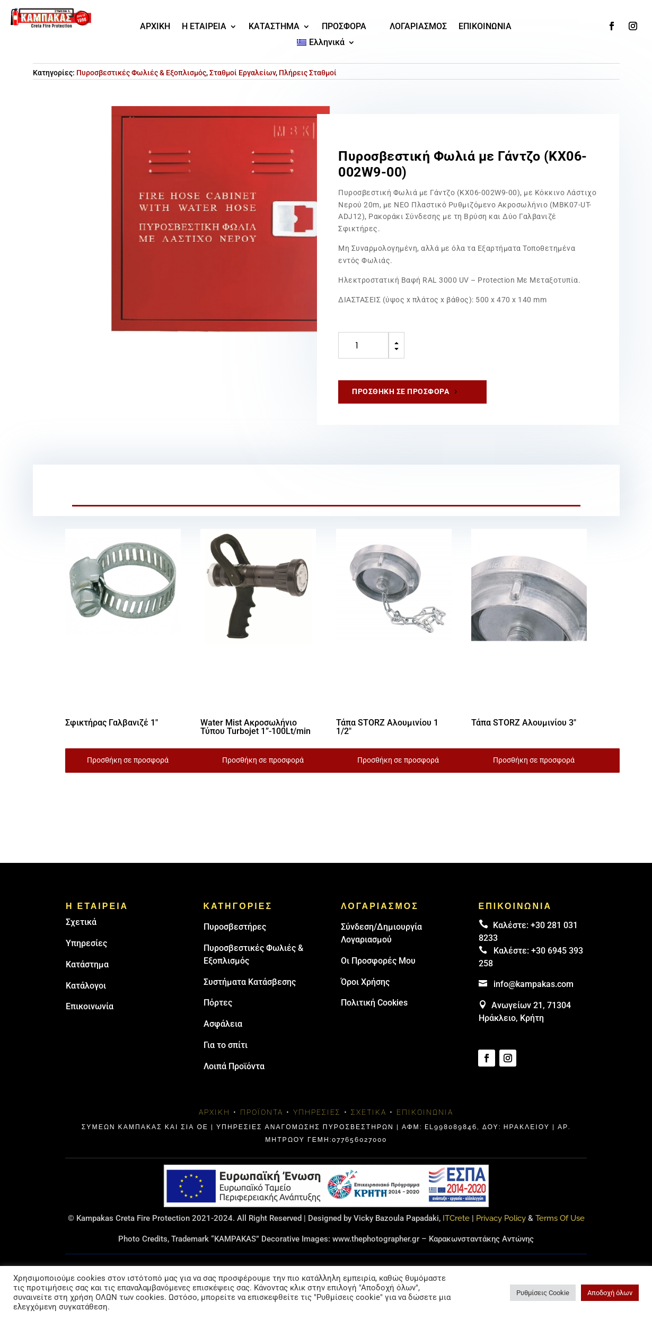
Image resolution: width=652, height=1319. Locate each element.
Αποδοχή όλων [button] (609, 1293)
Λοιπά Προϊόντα (234, 1066)
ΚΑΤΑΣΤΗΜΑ (274, 27)
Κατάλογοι (86, 986)
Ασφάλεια (223, 1024)
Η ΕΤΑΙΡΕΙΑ (204, 27)
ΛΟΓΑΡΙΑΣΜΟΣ (418, 27)
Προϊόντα (261, 1112)
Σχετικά (81, 922)
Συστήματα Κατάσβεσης (250, 982)
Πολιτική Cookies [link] (374, 1003)
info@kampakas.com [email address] (534, 984)
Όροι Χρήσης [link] (365, 982)
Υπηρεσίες (86, 943)
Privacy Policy (501, 1218)
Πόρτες (218, 1003)
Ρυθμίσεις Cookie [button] (542, 1293)
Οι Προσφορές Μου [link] (378, 961)
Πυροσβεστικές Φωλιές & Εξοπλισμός (141, 72)
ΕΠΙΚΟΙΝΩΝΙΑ (485, 27)
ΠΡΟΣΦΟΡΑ (344, 27)
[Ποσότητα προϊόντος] (363, 345)
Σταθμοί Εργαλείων (242, 72)
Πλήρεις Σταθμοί (308, 72)
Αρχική (214, 1112)
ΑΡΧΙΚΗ (155, 27)
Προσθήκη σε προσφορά (400, 391)
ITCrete (456, 1218)
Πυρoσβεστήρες (235, 927)
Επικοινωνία (89, 1006)
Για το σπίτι (226, 1045)
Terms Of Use (560, 1218)
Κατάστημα (87, 964)
